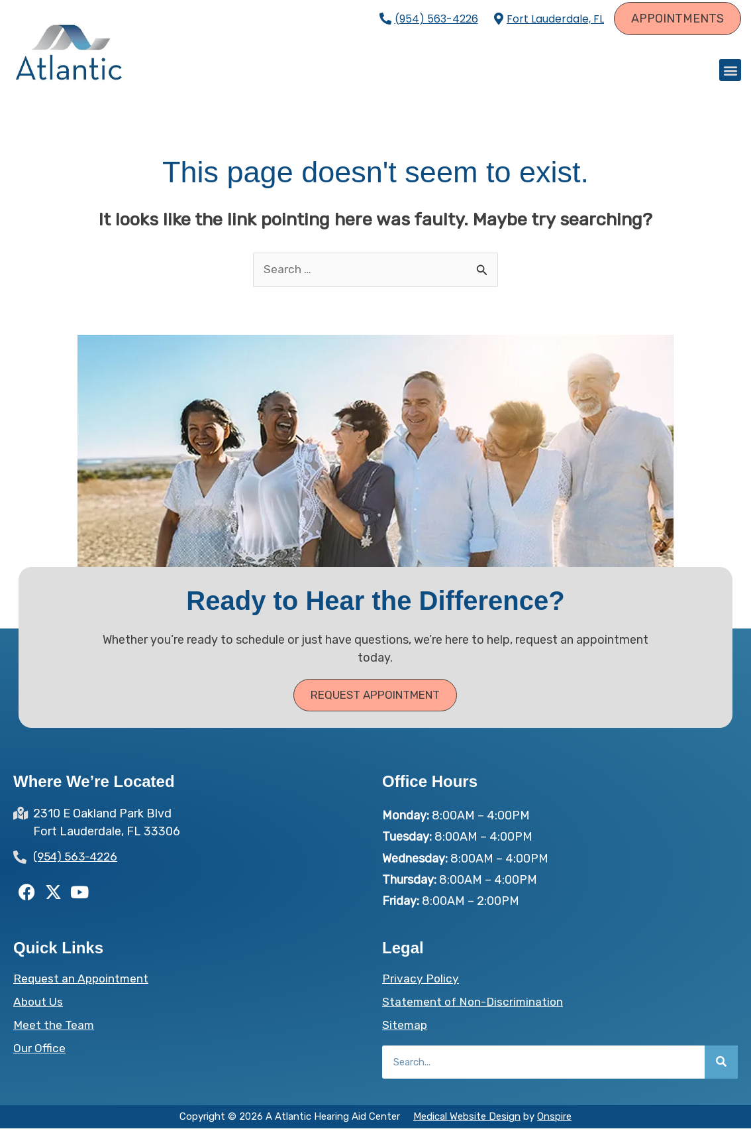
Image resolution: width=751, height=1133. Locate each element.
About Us (38, 1006)
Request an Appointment (82, 983)
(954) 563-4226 (436, 19)
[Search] (721, 1066)
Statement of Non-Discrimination (475, 1006)
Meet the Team (54, 1029)
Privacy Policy (421, 983)
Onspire (554, 1121)
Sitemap (405, 1029)
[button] (730, 72)
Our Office (39, 1052)
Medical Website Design (467, 1121)
